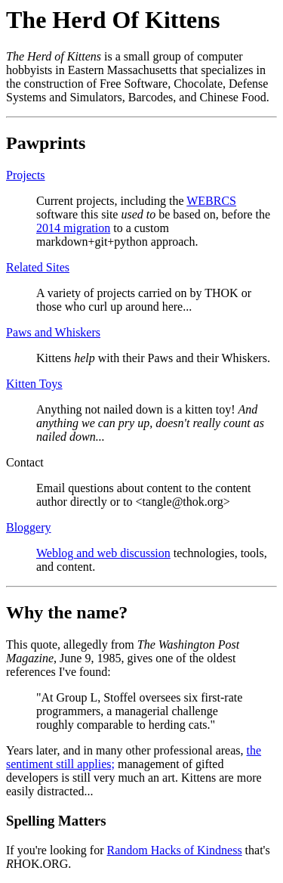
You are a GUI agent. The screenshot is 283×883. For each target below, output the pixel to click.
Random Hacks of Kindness (174, 850)
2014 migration (73, 228)
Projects (25, 175)
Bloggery (28, 527)
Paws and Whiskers (53, 332)
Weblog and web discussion (103, 553)
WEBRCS (211, 200)
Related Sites (37, 267)
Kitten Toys (34, 383)
